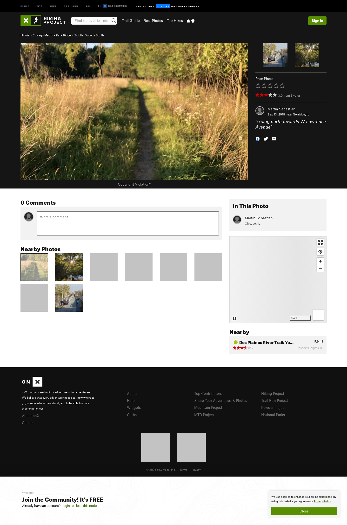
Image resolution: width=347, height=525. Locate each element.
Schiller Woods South (89, 35)
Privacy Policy (322, 501)
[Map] (278, 279)
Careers (28, 422)
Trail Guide (131, 20)
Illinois (24, 35)
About (132, 393)
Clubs (132, 414)
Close (304, 511)
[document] (304, 505)
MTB (40, 5)
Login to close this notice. (80, 506)
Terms (183, 469)
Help (131, 400)
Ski (88, 5)
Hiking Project (272, 393)
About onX (30, 415)
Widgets (134, 407)
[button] (257, 138)
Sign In (317, 20)
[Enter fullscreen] (320, 242)
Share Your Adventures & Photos (220, 400)
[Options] (318, 315)
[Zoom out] (320, 268)
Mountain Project (208, 407)
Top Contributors (208, 393)
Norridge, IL (301, 114)
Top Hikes (175, 20)
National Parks (273, 414)
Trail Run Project (274, 400)
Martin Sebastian (281, 109)
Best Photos (153, 20)
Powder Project (273, 407)
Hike (53, 5)
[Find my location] (320, 251)
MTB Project (204, 414)
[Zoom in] (320, 261)
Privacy (196, 469)
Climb (25, 5)
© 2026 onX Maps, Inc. (161, 469)
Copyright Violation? (134, 184)
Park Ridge (63, 35)
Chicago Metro (43, 35)
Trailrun (71, 5)
